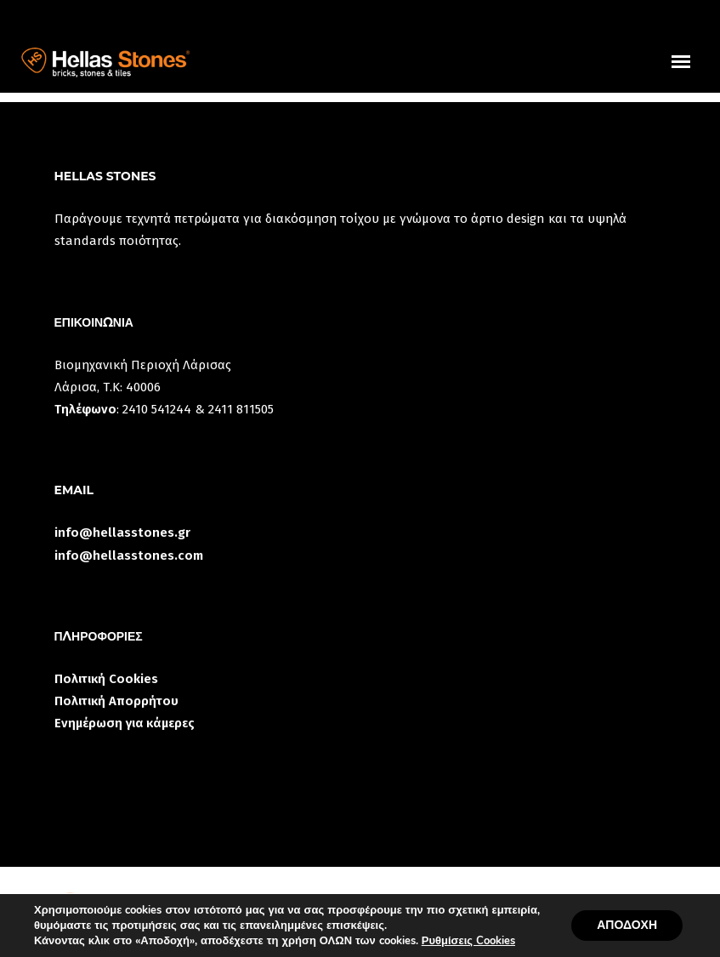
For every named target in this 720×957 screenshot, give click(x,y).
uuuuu (691, 71)
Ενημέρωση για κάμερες (124, 723)
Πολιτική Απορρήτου (116, 701)
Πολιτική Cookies (106, 678)
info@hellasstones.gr (122, 532)
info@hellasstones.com (128, 555)
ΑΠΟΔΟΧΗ (627, 925)
